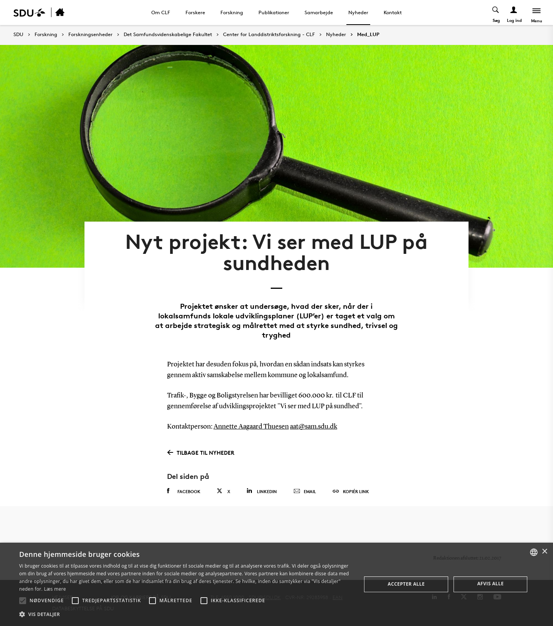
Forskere (195, 12)
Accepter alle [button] (406, 584)
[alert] (276, 584)
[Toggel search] (496, 12)
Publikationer (273, 12)
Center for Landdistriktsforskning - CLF (269, 34)
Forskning (231, 12)
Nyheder (358, 12)
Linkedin (262, 491)
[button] (22, 600)
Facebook (183, 491)
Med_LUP (368, 34)
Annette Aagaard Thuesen (251, 426)
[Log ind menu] (514, 12)
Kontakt (393, 12)
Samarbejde (319, 12)
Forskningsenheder (90, 34)
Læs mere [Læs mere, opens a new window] (55, 589)
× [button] (544, 552)
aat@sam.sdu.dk (313, 426)
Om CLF (160, 12)
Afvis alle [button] (490, 583)
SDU (18, 34)
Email (304, 492)
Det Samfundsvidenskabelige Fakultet (168, 34)
